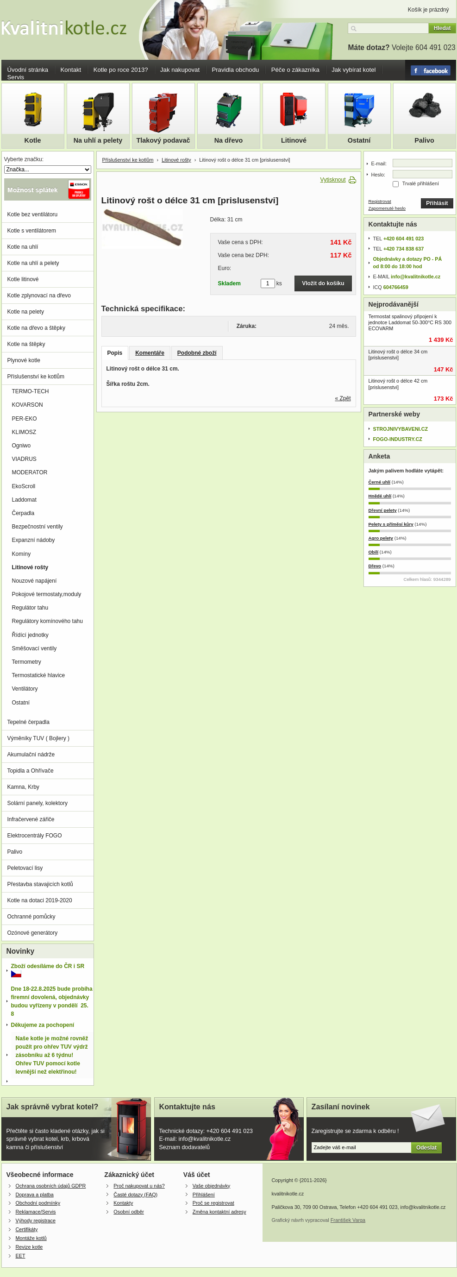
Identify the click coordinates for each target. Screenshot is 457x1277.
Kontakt (71, 69)
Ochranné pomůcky (31, 916)
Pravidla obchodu (235, 69)
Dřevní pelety (383, 510)
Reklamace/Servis (36, 1211)
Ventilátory (25, 689)
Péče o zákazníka (295, 69)
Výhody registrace (36, 1220)
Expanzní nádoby (33, 540)
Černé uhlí (380, 481)
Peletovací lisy (25, 868)
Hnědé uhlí (380, 495)
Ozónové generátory (32, 933)
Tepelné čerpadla (28, 722)
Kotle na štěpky (26, 344)
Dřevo (375, 565)
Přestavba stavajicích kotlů (40, 884)
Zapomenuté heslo (387, 208)
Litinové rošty (176, 160)
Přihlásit (437, 203)
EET (20, 1255)
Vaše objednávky (211, 1186)
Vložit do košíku (323, 283)
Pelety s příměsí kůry (391, 524)
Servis (16, 77)
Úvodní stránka (28, 69)
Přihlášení (204, 1194)
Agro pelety (381, 538)
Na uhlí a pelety (98, 140)
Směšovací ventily (34, 648)
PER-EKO (24, 418)
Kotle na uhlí (22, 247)
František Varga (348, 1220)
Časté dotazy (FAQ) (135, 1194)
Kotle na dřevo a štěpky (36, 328)
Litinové (294, 140)
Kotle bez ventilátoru (32, 214)
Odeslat (426, 1148)
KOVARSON (27, 405)
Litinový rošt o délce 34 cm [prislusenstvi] (398, 354)
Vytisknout (333, 179)
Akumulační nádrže (31, 754)
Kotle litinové (23, 279)
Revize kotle (29, 1247)
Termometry (26, 662)
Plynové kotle (23, 360)
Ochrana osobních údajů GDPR (51, 1186)
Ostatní (359, 140)
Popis (115, 353)
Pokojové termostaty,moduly (46, 594)
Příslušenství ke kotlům (128, 160)
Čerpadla (23, 513)
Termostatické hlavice (38, 675)
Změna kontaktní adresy (219, 1211)
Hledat (442, 28)
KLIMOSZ (24, 432)
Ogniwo (21, 445)
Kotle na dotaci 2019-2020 (39, 900)
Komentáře (149, 353)
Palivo (424, 140)
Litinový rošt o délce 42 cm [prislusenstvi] (398, 384)
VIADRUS (24, 459)
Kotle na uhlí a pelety (33, 263)
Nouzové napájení (34, 581)
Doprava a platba (35, 1194)
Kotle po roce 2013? (121, 69)
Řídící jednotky (30, 635)
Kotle (33, 140)
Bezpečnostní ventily (37, 526)
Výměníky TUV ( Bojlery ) (38, 738)
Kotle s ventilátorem (31, 230)
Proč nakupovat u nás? (138, 1186)
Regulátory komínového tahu (47, 621)
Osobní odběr (128, 1211)
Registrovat (380, 201)
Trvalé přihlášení (420, 183)
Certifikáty (27, 1229)
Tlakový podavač (163, 140)
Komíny (21, 554)
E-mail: (379, 163)
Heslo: (378, 174)
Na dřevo (228, 140)
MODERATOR (30, 472)
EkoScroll (24, 486)
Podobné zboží (197, 353)
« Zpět (343, 398)
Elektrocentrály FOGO (34, 835)
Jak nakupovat (180, 69)
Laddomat (24, 500)
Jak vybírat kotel (354, 69)
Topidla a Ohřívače (30, 770)
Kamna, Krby (23, 787)
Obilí (374, 551)
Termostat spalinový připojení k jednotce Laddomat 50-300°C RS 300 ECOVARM (410, 322)
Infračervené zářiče (31, 819)
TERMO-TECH (30, 391)
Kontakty (123, 1203)
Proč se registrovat (213, 1203)
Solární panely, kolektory (37, 803)
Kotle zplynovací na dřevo (39, 295)
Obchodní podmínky (38, 1203)
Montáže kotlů (31, 1238)
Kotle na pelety (25, 311)
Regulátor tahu (30, 607)
